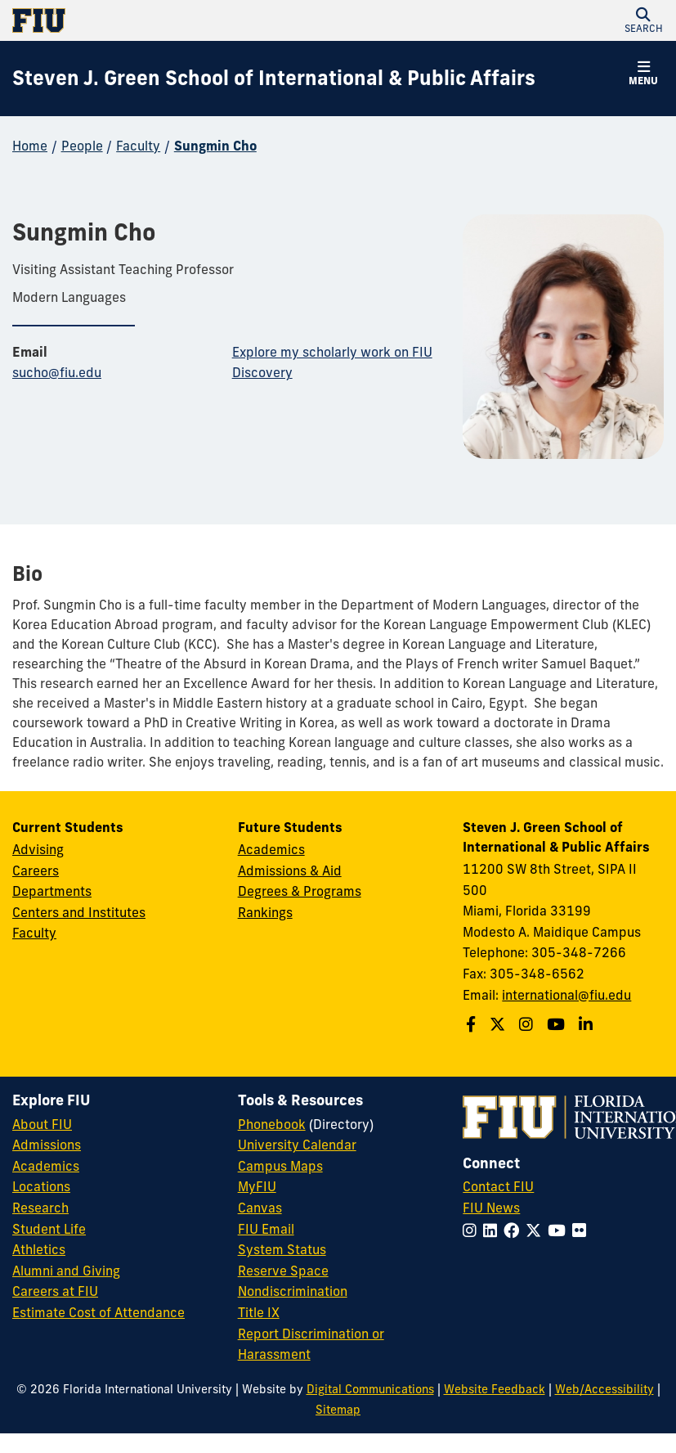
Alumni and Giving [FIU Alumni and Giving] (66, 1270)
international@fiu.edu (566, 995)
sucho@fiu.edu (56, 372)
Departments (52, 891)
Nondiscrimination (292, 1291)
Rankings (265, 912)
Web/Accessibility (604, 1389)
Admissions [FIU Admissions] (46, 1144)
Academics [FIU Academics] (45, 1166)
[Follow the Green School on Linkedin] (587, 1024)
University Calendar (297, 1144)
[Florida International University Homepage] (175, 20)
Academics (271, 849)
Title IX (259, 1312)
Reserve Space (283, 1270)
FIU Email (266, 1229)
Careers (35, 870)
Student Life (49, 1229)
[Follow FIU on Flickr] (582, 1230)
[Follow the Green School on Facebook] (473, 1024)
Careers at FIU (55, 1291)
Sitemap (338, 1409)
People (82, 145)
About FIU (42, 1124)
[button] (643, 20)
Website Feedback (494, 1389)
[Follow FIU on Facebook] (515, 1230)
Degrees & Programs (299, 891)
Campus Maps (280, 1166)
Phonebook (272, 1124)
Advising (38, 849)
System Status (282, 1249)
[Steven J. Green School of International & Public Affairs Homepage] (273, 78)
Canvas (260, 1207)
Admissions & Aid (290, 870)
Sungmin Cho (215, 145)
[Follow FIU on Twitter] (537, 1230)
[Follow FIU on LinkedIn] (493, 1230)
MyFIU (257, 1186)
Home (29, 145)
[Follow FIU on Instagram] (473, 1230)
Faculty (138, 145)
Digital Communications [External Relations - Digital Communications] (370, 1389)
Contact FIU (498, 1186)
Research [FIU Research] (40, 1207)
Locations (41, 1186)
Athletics (38, 1249)
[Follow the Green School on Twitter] (499, 1024)
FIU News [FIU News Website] (491, 1207)
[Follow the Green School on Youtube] (558, 1024)
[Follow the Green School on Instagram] (528, 1024)
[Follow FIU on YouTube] (560, 1230)
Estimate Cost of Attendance (98, 1312)
